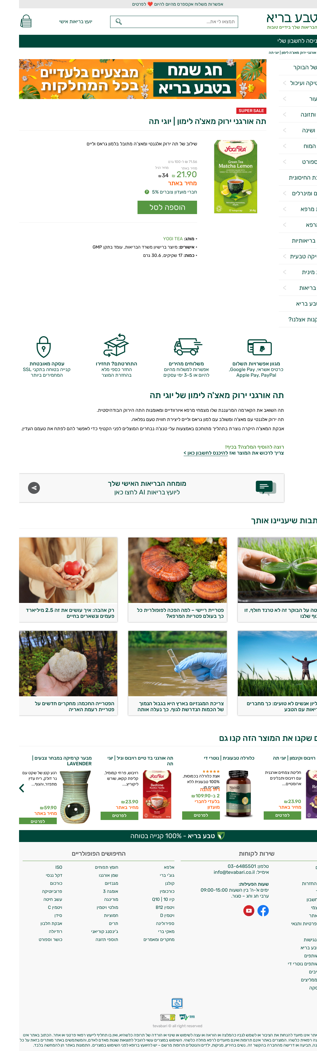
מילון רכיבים (301, 972)
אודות (307, 875)
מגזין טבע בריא (295, 303)
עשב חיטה (33, 899)
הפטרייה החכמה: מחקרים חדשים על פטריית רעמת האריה (55, 706)
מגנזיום (92, 883)
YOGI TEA (154, 238)
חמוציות (92, 915)
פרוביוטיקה (33, 891)
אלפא (150, 867)
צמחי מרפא (300, 224)
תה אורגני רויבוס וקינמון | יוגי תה (285, 758)
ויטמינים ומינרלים (293, 193)
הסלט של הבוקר (294, 67)
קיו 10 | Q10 (144, 899)
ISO (39, 867)
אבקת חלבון (32, 923)
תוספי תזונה (87, 939)
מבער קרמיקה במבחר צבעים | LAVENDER (43, 760)
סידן (39, 915)
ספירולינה (146, 923)
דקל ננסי (35, 875)
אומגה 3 (91, 891)
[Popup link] (216, 177)
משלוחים (304, 867)
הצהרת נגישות (299, 939)
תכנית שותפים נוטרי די (291, 964)
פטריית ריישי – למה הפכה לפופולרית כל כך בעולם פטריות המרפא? (161, 613)
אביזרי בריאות (297, 287)
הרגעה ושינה (298, 130)
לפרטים (263, 815)
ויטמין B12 (146, 907)
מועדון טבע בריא (297, 948)
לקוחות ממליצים (297, 980)
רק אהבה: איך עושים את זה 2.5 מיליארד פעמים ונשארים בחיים (51, 613)
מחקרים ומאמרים (139, 939)
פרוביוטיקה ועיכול (292, 83)
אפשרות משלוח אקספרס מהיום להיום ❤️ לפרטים (158, 4)
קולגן (150, 883)
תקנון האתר (301, 915)
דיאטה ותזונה (298, 114)
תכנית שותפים (299, 956)
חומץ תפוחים (87, 867)
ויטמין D (148, 915)
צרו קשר (305, 891)
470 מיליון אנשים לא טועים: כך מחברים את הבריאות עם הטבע (271, 706)
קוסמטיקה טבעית (292, 256)
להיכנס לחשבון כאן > (187, 453)
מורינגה (92, 899)
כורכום (37, 883)
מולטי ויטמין (88, 907)
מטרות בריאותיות (293, 240)
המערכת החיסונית (292, 177)
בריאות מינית (298, 272)
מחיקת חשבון (300, 899)
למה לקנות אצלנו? (291, 319)
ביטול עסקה (301, 988)
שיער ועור (302, 98)
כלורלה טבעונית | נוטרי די (210, 758)
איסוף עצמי (302, 907)
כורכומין (148, 891)
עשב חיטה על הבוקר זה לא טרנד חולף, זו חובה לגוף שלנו (269, 613)
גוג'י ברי (148, 875)
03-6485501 (223, 866)
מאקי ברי (147, 931)
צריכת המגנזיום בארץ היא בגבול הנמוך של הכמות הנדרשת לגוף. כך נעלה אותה (161, 706)
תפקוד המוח (299, 146)
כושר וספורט (298, 161)
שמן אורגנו (89, 875)
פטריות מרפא (298, 209)
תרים (94, 923)
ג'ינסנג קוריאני (85, 931)
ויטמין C (36, 907)
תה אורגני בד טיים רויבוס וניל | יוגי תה (121, 760)
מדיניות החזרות (298, 883)
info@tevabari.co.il (216, 872)
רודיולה (36, 931)
